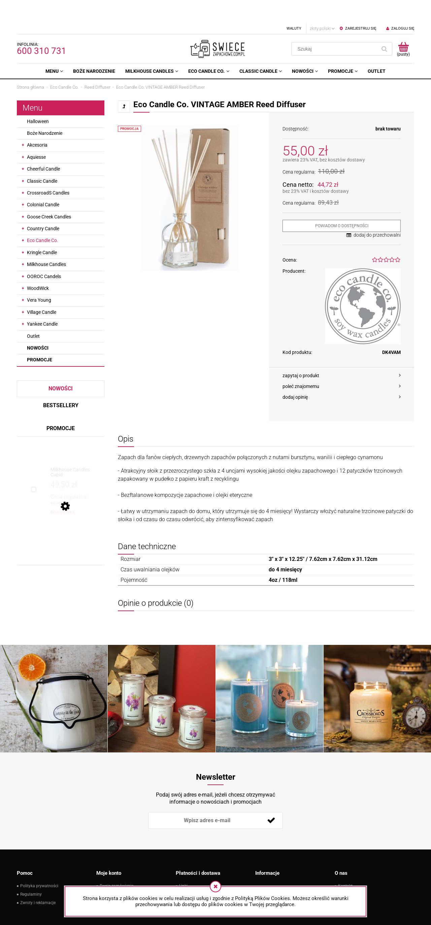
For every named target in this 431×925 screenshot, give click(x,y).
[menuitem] (54, 48)
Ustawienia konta (115, 871)
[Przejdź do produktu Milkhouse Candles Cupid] (76, 449)
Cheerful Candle (43, 146)
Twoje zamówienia (117, 863)
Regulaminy (31, 871)
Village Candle (41, 289)
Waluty (294, 5)
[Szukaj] (384, 26)
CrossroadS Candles (48, 170)
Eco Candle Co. (42, 217)
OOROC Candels (44, 253)
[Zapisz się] (271, 797)
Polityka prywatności (39, 863)
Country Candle (43, 205)
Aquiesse (36, 134)
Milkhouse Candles (46, 241)
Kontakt (345, 863)
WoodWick (38, 265)
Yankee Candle (42, 301)
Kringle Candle (42, 229)
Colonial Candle (43, 181)
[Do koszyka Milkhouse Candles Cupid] (63, 489)
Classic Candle (42, 158)
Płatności (187, 871)
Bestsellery (60, 382)
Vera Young (39, 277)
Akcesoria (37, 122)
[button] (341, 352)
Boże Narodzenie (44, 110)
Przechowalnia (113, 879)
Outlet (33, 313)
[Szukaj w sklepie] (335, 26)
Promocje (39, 336)
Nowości (37, 325)
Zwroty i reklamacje (38, 879)
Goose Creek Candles (49, 194)
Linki (183, 863)
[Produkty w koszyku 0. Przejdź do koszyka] (403, 26)
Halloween (38, 98)
